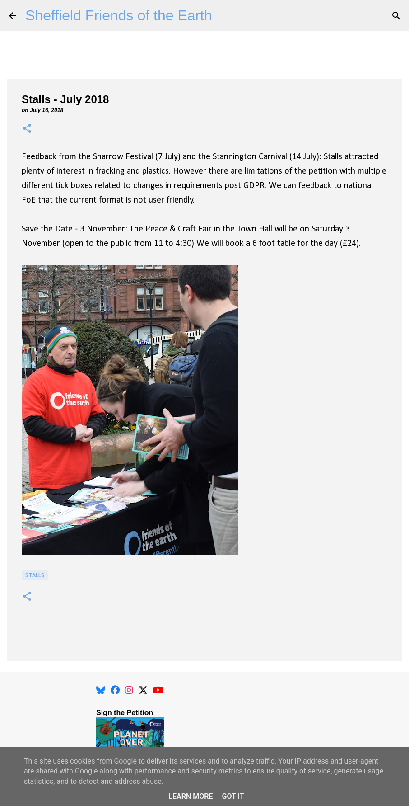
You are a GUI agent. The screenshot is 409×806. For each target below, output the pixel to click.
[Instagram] (129, 690)
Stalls (34, 575)
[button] (27, 129)
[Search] (396, 16)
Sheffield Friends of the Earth (118, 15)
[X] (143, 690)
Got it (233, 796)
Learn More (190, 796)
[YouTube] (158, 690)
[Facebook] (115, 690)
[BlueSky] (100, 690)
